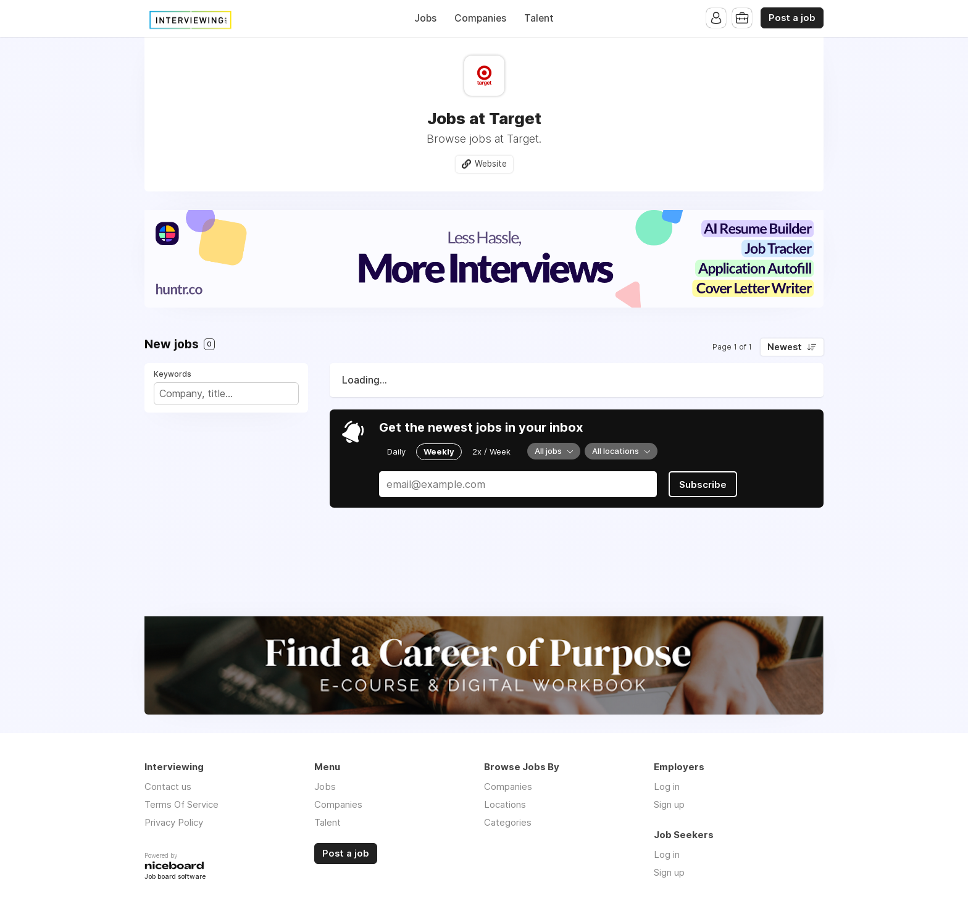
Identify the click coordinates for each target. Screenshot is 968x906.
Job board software (175, 877)
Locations (505, 804)
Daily (396, 451)
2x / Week (491, 451)
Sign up (669, 804)
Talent (539, 18)
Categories (508, 822)
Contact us (167, 786)
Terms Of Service (181, 804)
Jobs (425, 18)
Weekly (439, 451)
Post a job (792, 17)
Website (491, 164)
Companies (480, 18)
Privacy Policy (173, 822)
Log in (667, 786)
